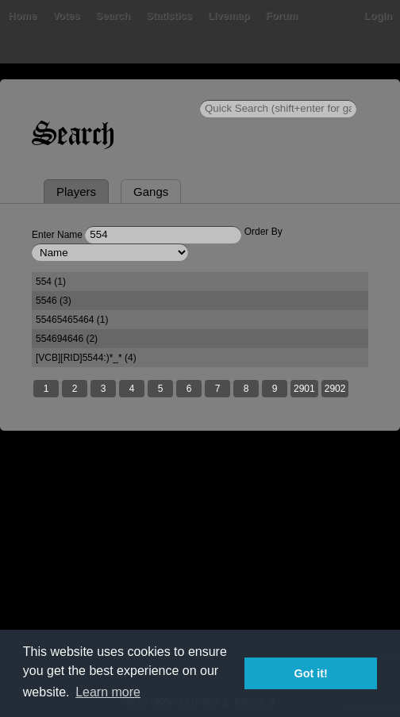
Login (378, 15)
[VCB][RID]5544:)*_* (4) (86, 357)
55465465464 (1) (72, 319)
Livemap (229, 15)
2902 (335, 388)
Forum (282, 15)
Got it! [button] (311, 673)
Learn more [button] (107, 692)
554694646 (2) (67, 338)
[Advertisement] (200, 573)
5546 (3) (53, 300)
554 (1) (51, 281)
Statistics (169, 15)
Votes (65, 15)
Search (113, 15)
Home (22, 15)
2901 (304, 388)
